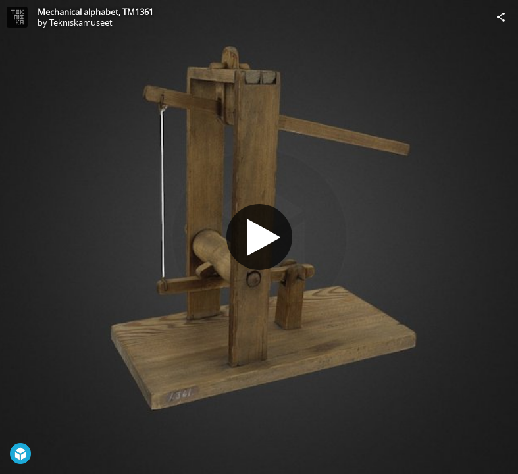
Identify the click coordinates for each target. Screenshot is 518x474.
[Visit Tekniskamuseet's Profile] (17, 17)
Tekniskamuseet (81, 22)
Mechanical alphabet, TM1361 (95, 12)
